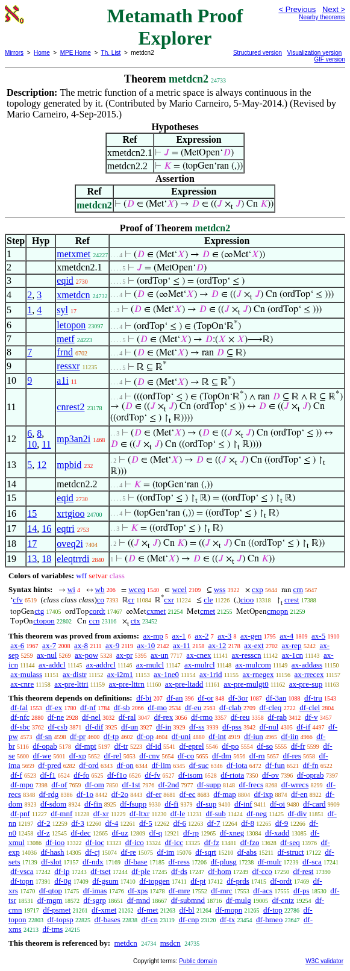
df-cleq (271, 707)
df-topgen (154, 880)
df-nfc (20, 717)
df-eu (193, 707)
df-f (16, 774)
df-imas (95, 890)
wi (71, 589)
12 (41, 465)
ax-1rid (210, 674)
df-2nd (169, 784)
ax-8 (81, 645)
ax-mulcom (253, 664)
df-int (217, 736)
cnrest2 (70, 407)
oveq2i (70, 544)
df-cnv (149, 755)
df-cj (92, 852)
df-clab (230, 707)
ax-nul (47, 655)
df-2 (44, 823)
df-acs (262, 890)
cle (208, 599)
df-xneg (232, 832)
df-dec (80, 832)
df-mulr (270, 861)
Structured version (257, 52)
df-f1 (48, 774)
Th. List (111, 52)
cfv (18, 599)
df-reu (240, 717)
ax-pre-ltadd (184, 683)
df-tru (313, 697)
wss (220, 589)
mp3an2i (73, 439)
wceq (136, 589)
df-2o (119, 794)
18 (46, 559)
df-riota (232, 774)
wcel (179, 589)
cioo (247, 599)
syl (62, 310)
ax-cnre (22, 683)
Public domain (198, 961)
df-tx (227, 919)
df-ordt (281, 880)
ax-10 (146, 645)
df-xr (101, 813)
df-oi (277, 803)
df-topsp (60, 919)
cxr (169, 599)
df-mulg (238, 900)
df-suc (199, 765)
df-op (145, 736)
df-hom (219, 871)
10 (32, 444)
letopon (71, 325)
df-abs (247, 852)
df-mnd (138, 900)
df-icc (174, 842)
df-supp (209, 784)
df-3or (238, 697)
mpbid (69, 465)
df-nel (91, 717)
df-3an (276, 697)
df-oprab (310, 774)
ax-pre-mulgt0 (245, 683)
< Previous (297, 9)
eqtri (65, 528)
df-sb (122, 707)
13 (32, 559)
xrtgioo (70, 513)
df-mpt (85, 746)
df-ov (270, 774)
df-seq (290, 842)
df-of (59, 784)
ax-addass (307, 664)
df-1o (85, 794)
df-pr (78, 736)
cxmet (156, 611)
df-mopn (228, 909)
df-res (292, 755)
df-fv (152, 774)
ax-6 (17, 645)
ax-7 (49, 645)
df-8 (247, 823)
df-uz (119, 832)
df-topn (21, 880)
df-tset (100, 871)
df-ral (127, 717)
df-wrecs (294, 784)
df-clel (309, 707)
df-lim (161, 765)
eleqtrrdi (73, 559)
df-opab (45, 746)
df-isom (190, 774)
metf (65, 339)
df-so (265, 746)
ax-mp (153, 635)
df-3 (77, 823)
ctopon (43, 620)
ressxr (68, 366)
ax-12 (217, 645)
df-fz (211, 842)
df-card (314, 803)
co (100, 599)
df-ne (56, 717)
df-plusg (224, 861)
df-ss (196, 726)
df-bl (186, 909)
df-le (178, 813)
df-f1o (117, 774)
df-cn (150, 919)
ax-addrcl (101, 664)
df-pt (197, 880)
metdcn (125, 943)
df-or (205, 697)
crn (298, 589)
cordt (97, 611)
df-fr (298, 746)
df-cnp (188, 919)
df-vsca (21, 871)
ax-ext (253, 645)
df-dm (221, 755)
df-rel (113, 755)
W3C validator (324, 961)
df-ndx (93, 861)
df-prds (238, 880)
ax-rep (291, 645)
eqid (65, 280)
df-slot (51, 861)
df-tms (52, 929)
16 (46, 528)
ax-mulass (26, 674)
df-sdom (53, 803)
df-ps (301, 890)
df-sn (44, 736)
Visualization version (314, 52)
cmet (207, 611)
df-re (128, 852)
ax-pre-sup (306, 683)
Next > (333, 9)
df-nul (269, 726)
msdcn (170, 943)
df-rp (191, 832)
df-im (166, 852)
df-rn (257, 755)
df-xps (138, 890)
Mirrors (14, 52)
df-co (186, 755)
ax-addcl (52, 664)
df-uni (181, 736)
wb (100, 589)
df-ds (179, 871)
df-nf (88, 707)
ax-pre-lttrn (127, 683)
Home (42, 52)
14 (32, 528)
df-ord (89, 765)
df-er (153, 794)
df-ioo (54, 842)
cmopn (277, 611)
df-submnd (188, 900)
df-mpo (21, 784)
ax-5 (318, 635)
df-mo (157, 707)
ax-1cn (292, 655)
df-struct (291, 852)
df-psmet (56, 909)
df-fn (311, 765)
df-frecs (251, 784)
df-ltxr (139, 813)
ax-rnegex (258, 674)
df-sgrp (94, 900)
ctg (39, 611)
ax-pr (124, 655)
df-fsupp (133, 803)
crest (291, 599)
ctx (135, 620)
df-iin (290, 736)
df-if (303, 726)
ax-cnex (198, 655)
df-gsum (105, 880)
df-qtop (50, 890)
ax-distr (75, 674)
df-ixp (263, 794)
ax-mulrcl (199, 664)
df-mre (179, 890)
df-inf (243, 803)
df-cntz (283, 900)
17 (32, 544)
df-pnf (20, 813)
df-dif (95, 726)
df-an (174, 697)
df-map (224, 794)
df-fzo (250, 842)
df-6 (179, 823)
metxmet (73, 254)
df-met (147, 909)
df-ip (61, 871)
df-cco (262, 871)
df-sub (216, 813)
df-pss (232, 726)
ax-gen (250, 635)
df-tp (111, 736)
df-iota (237, 765)
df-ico (134, 842)
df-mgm (50, 900)
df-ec (188, 794)
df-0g (62, 880)
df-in (163, 726)
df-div (297, 813)
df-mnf (61, 813)
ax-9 (112, 645)
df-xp (77, 755)
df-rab (277, 717)
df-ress (178, 861)
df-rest (303, 871)
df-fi (171, 803)
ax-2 (201, 635)
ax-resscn (246, 655)
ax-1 (179, 635)
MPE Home (75, 52)
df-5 (145, 823)
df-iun (253, 736)
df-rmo (202, 717)
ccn (94, 620)
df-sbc (20, 726)
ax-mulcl (150, 664)
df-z (43, 832)
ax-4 (286, 635)
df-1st (131, 784)
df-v (311, 717)
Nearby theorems (322, 17)
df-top (273, 909)
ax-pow (86, 655)
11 (46, 444)
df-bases (107, 919)
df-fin (93, 803)
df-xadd (277, 832)
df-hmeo (269, 919)
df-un (129, 726)
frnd (65, 352)
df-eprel (191, 746)
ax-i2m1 (120, 674)
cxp (257, 589)
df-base (135, 861)
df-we (42, 755)
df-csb (58, 726)
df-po (230, 746)
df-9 (282, 823)
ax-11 (181, 645)
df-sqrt (205, 852)
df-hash (52, 852)
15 (32, 513)
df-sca (312, 861)
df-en (299, 794)
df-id (153, 746)
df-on (125, 765)
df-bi (143, 697)
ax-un (160, 655)
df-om (94, 784)
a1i (63, 380)
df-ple (140, 871)
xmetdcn (73, 295)
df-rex (163, 717)
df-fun (275, 765)
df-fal (19, 707)
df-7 (213, 823)
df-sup (206, 803)
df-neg (256, 813)
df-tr (121, 746)
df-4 (112, 823)
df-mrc (221, 890)
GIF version (329, 59)
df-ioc (95, 842)
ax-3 (224, 635)
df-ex (54, 707)
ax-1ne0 (166, 674)
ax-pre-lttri (71, 683)
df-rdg (49, 794)
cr (131, 599)
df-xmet (104, 909)
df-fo (81, 774)
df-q (156, 832)
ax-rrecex (309, 674)
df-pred (49, 765)
